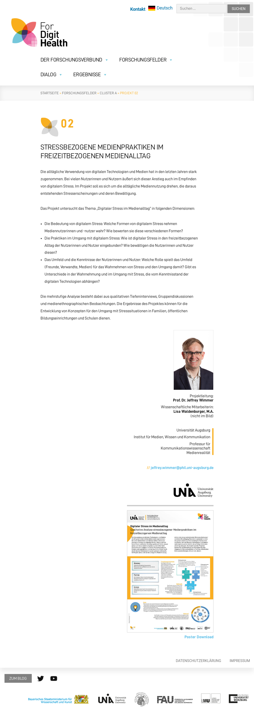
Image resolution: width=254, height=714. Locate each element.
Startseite (49, 93)
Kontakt (137, 9)
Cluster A (108, 93)
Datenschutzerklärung (198, 661)
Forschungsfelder (146, 59)
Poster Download (199, 637)
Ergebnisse (90, 74)
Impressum (240, 661)
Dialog (51, 74)
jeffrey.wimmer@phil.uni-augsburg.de (182, 468)
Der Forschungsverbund (74, 59)
